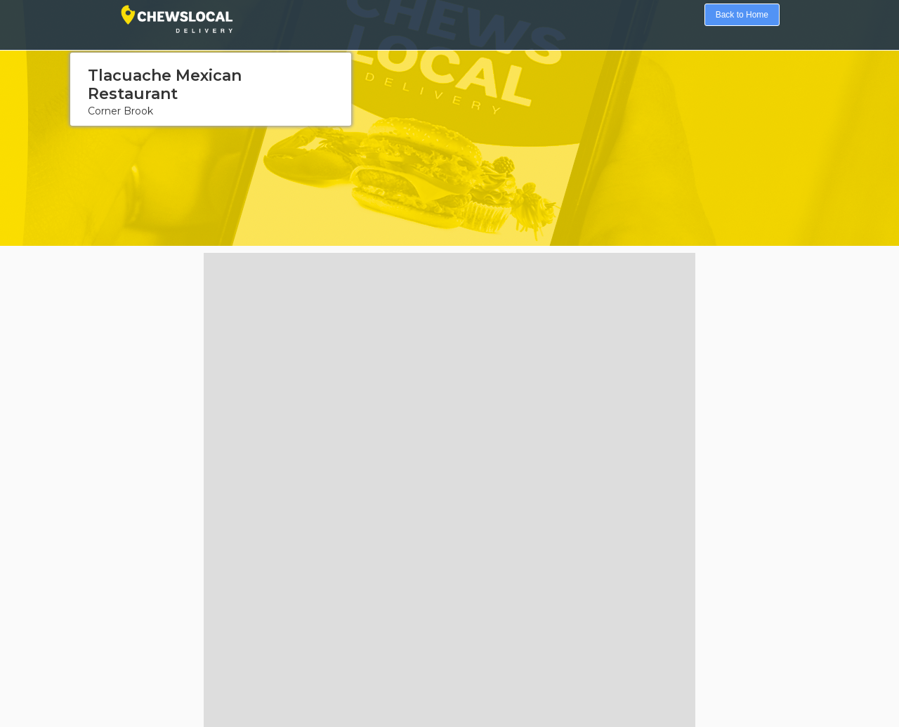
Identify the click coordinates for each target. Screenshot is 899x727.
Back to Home (742, 15)
